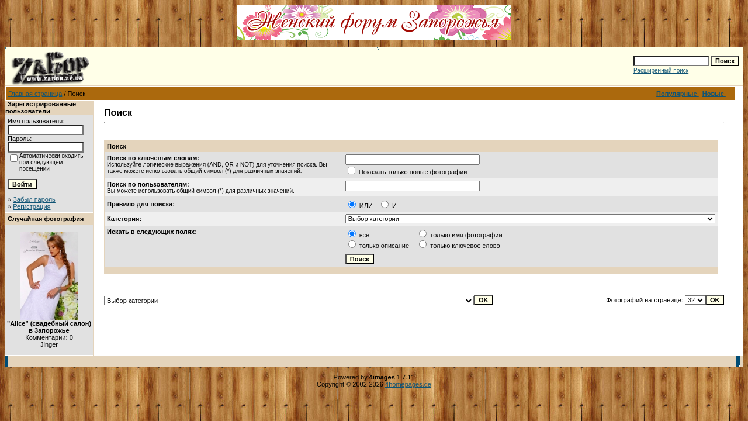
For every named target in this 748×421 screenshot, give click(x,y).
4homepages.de (408, 384)
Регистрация (31, 206)
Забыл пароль (34, 199)
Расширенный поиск (660, 70)
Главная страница (35, 93)
